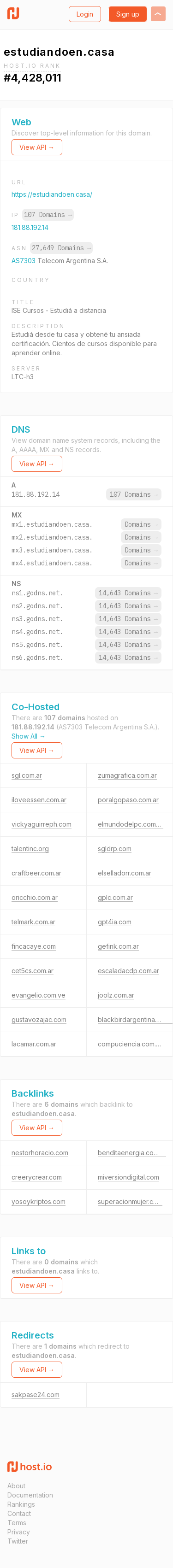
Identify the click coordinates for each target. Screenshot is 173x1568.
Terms (16, 1523)
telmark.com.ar (33, 922)
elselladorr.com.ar (124, 873)
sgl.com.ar (27, 775)
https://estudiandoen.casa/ (52, 194)
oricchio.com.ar (35, 897)
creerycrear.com (37, 1177)
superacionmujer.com (130, 1201)
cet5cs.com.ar (33, 971)
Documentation (30, 1495)
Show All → (29, 736)
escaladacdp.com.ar (128, 971)
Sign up (127, 14)
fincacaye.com (34, 946)
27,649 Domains (61, 248)
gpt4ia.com (114, 922)
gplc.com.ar (115, 897)
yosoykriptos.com (39, 1201)
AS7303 (24, 260)
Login (85, 14)
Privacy (18, 1532)
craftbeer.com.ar (36, 873)
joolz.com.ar (116, 995)
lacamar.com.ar (34, 1044)
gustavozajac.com (39, 1019)
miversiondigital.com (128, 1177)
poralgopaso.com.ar (128, 800)
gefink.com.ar (118, 946)
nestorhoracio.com (40, 1153)
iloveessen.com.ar (39, 800)
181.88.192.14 (30, 227)
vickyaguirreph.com (42, 824)
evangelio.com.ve (39, 995)
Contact (19, 1513)
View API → (36, 147)
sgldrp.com (114, 848)
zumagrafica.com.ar (127, 775)
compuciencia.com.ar (130, 1044)
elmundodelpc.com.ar (130, 824)
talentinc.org (30, 848)
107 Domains (48, 215)
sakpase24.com (36, 1394)
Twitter (17, 1541)
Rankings (21, 1504)
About (16, 1486)
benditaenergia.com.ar (132, 1153)
